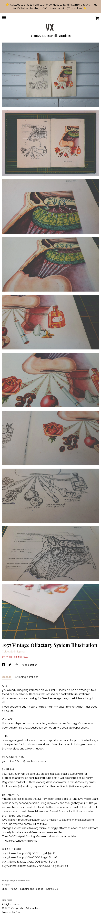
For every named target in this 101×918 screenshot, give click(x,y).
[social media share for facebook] (3, 665)
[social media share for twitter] (10, 665)
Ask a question (29, 665)
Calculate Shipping (13, 651)
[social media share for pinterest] (17, 665)
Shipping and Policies (32, 889)
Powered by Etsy (11, 912)
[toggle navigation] (4, 17)
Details (7, 676)
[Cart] (97, 18)
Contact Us (52, 889)
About (14, 889)
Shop (5, 889)
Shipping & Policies (26, 676)
